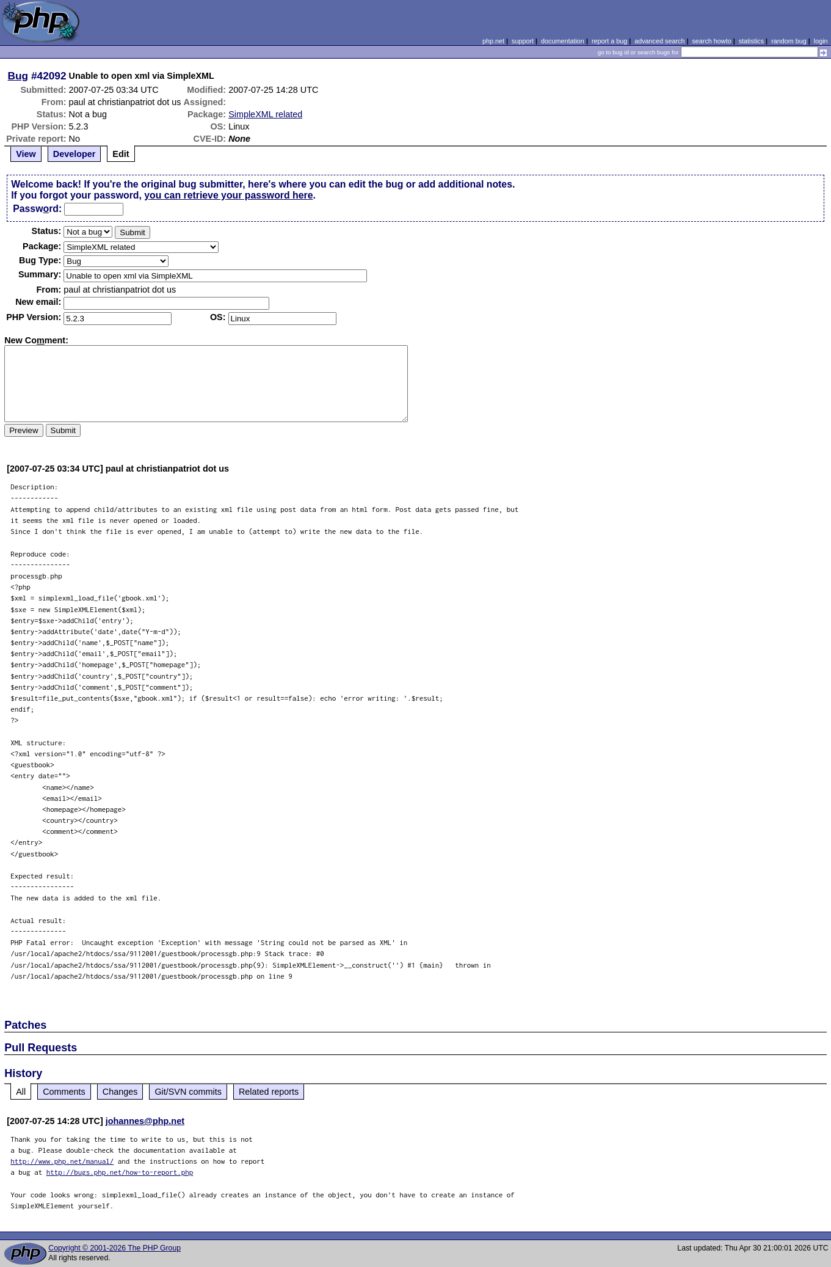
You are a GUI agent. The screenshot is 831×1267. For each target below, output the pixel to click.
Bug (18, 76)
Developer (74, 154)
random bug (789, 41)
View (26, 154)
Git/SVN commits (188, 1092)
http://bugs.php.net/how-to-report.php (120, 1172)
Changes (120, 1092)
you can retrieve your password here (228, 195)
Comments (64, 1092)
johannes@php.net (145, 1121)
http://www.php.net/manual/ (62, 1161)
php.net (493, 41)
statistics (751, 41)
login (821, 41)
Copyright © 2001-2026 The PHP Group (114, 1248)
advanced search (659, 41)
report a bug (609, 41)
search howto (711, 41)
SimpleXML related (265, 114)
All (21, 1092)
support (523, 41)
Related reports (269, 1092)
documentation (562, 41)
